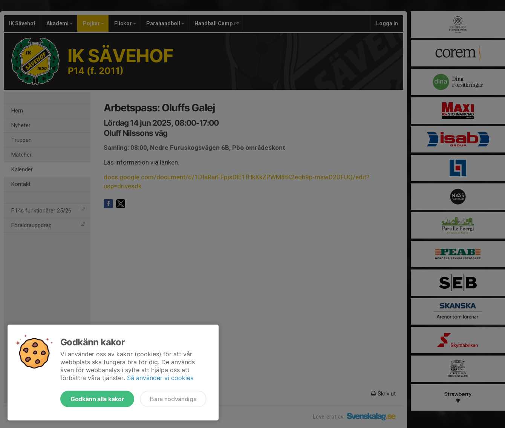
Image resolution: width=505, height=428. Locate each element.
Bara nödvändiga (173, 399)
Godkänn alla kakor (97, 399)
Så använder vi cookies (160, 378)
